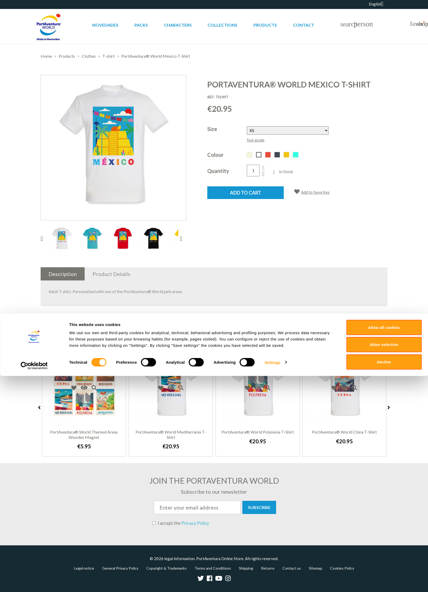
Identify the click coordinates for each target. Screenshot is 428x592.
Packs (141, 24)
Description (63, 274)
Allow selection (383, 561)
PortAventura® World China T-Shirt (344, 431)
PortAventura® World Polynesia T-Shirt (258, 431)
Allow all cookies (384, 543)
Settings (272, 578)
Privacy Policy (195, 523)
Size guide (256, 140)
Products (265, 24)
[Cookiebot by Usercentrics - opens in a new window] (34, 582)
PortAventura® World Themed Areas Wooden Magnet (84, 434)
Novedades (105, 24)
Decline (384, 578)
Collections (222, 24)
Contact (303, 24)
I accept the (180, 523)
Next (388, 407)
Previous (39, 407)
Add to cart (245, 193)
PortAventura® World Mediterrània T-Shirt (171, 434)
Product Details (111, 274)
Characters (178, 24)
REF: (211, 97)
